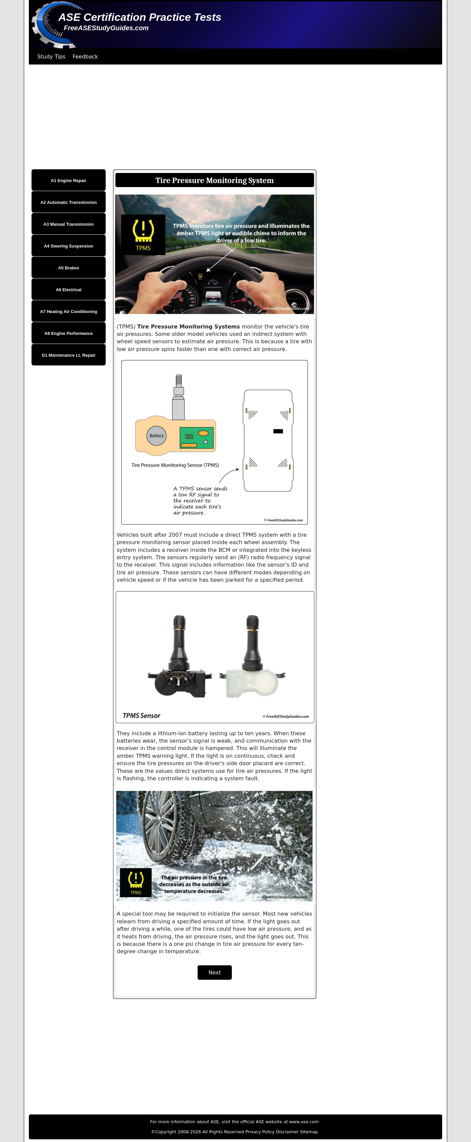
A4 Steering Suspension (68, 246)
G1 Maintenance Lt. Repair (69, 355)
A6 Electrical (69, 289)
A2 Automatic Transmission (69, 202)
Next (214, 972)
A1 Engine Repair (69, 180)
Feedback (85, 56)
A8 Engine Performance (68, 333)
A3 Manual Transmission (69, 224)
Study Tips (52, 56)
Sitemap (309, 1131)
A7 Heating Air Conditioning (68, 311)
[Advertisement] (230, 117)
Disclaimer (287, 1131)
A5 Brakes (68, 267)
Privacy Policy (259, 1131)
